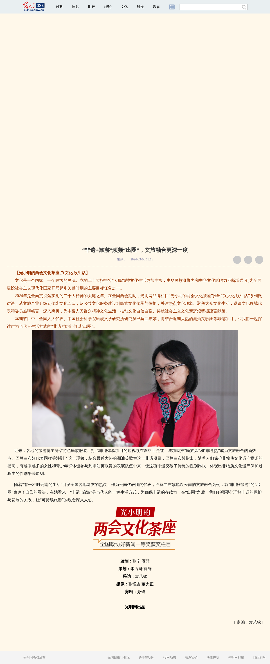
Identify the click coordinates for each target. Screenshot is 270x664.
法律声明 (213, 657)
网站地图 (259, 657)
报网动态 (169, 657)
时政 (59, 7)
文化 (124, 7)
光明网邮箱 (236, 657)
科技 (140, 7)
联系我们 (191, 657)
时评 (91, 7)
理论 (108, 7)
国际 (75, 7)
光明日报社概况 (119, 657)
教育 (156, 7)
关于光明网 (146, 657)
